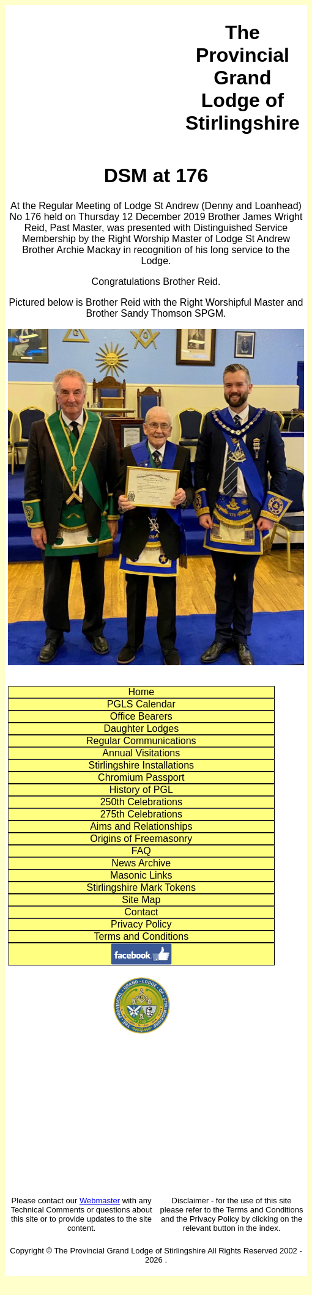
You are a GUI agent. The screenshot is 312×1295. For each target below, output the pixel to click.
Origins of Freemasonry (141, 838)
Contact (141, 912)
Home (141, 692)
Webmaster (100, 1200)
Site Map (141, 900)
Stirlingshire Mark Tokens (141, 887)
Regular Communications (141, 741)
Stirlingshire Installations (142, 765)
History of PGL (141, 789)
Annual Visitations (141, 753)
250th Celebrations (141, 802)
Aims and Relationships (141, 826)
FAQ (141, 851)
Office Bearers (141, 716)
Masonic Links (141, 875)
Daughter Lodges (141, 728)
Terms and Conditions (141, 936)
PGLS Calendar (141, 704)
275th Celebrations (141, 814)
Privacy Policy (141, 924)
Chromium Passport (141, 777)
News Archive (141, 863)
